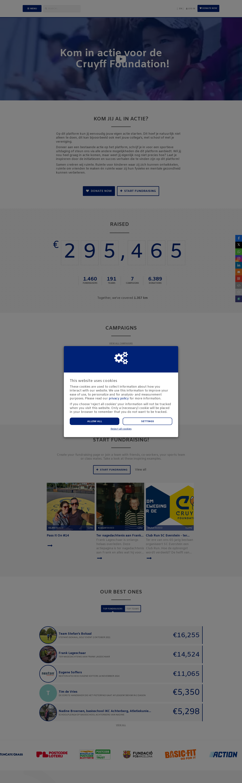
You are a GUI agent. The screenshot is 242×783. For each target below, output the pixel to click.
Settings (147, 421)
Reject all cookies (121, 429)
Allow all (94, 421)
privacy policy (119, 399)
